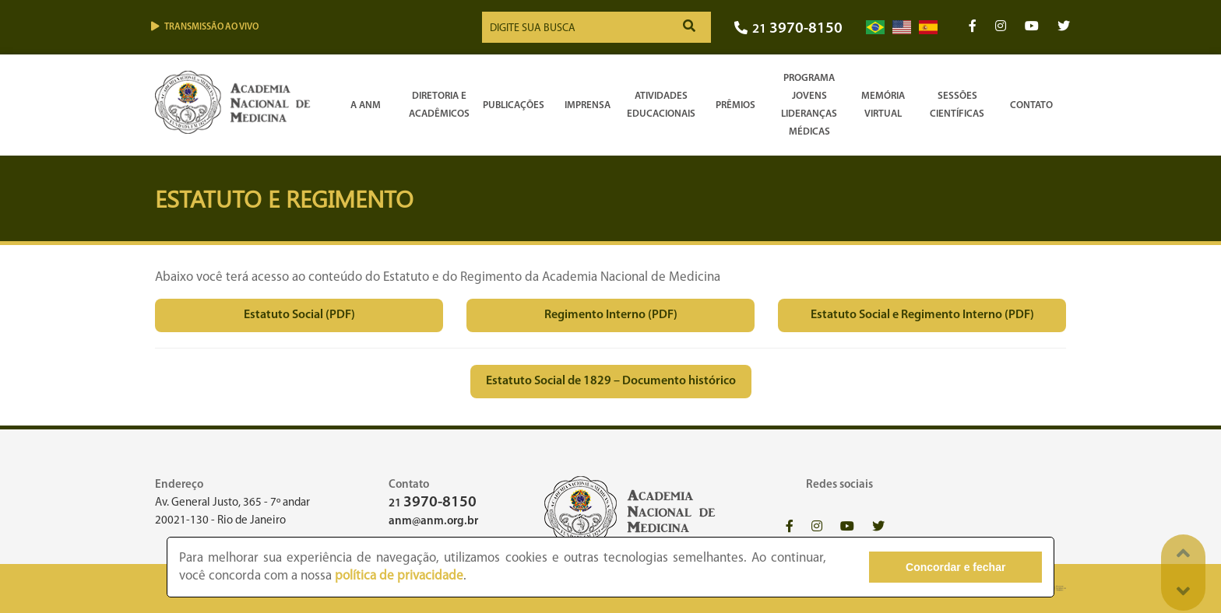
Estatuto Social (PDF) (299, 315)
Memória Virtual (883, 105)
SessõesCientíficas (957, 105)
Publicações (513, 105)
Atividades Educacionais (661, 105)
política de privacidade (399, 576)
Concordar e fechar (955, 567)
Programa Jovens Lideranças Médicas (809, 105)
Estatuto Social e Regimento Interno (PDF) (922, 315)
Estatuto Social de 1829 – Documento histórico (611, 381)
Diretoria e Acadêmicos (439, 105)
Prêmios (735, 105)
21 (788, 29)
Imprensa (587, 105)
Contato (1031, 105)
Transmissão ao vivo (205, 27)
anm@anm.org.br (433, 521)
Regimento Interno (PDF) (610, 315)
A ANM (365, 105)
